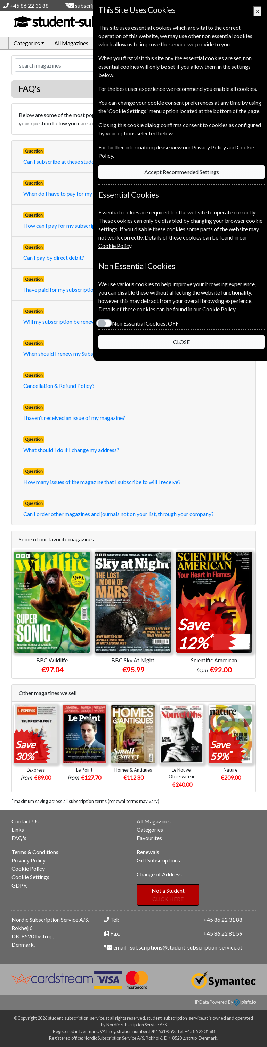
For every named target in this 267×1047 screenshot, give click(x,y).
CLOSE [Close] (181, 341)
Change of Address (159, 874)
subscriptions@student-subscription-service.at (186, 947)
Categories (150, 829)
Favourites (149, 838)
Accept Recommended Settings (181, 172)
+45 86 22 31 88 (29, 5)
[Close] (257, 11)
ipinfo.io (245, 1002)
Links (17, 829)
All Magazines (71, 43)
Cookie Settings (30, 877)
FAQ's (18, 838)
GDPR (19, 885)
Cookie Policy (28, 868)
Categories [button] (27, 43)
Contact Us (25, 821)
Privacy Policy (28, 860)
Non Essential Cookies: (145, 323)
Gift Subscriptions (158, 860)
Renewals (148, 852)
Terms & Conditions (34, 852)
